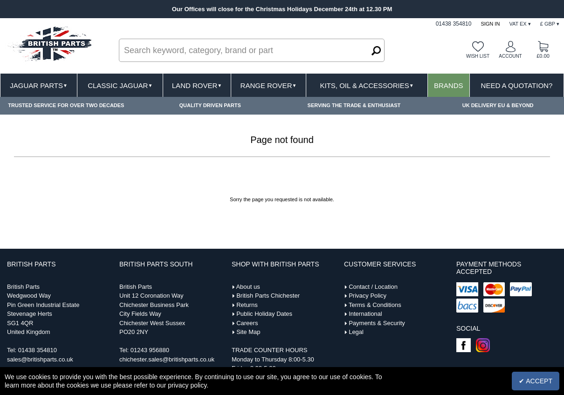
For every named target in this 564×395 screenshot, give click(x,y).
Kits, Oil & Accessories (367, 85)
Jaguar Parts (39, 85)
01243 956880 (150, 350)
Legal (356, 331)
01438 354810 (37, 350)
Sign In (490, 24)
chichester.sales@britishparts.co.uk (166, 359)
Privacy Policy (367, 295)
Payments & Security (377, 323)
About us (248, 286)
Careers (247, 323)
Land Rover (197, 85)
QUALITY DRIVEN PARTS (210, 105)
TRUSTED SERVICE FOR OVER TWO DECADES (66, 105)
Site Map (248, 331)
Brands (448, 85)
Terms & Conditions (375, 304)
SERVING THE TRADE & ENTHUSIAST (354, 105)
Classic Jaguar (120, 85)
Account (510, 56)
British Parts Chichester (268, 295)
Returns (247, 304)
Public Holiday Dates (264, 313)
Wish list (477, 56)
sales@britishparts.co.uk (40, 359)
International (365, 313)
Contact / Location (373, 286)
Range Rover (269, 85)
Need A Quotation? (517, 85)
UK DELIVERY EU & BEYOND (498, 105)
